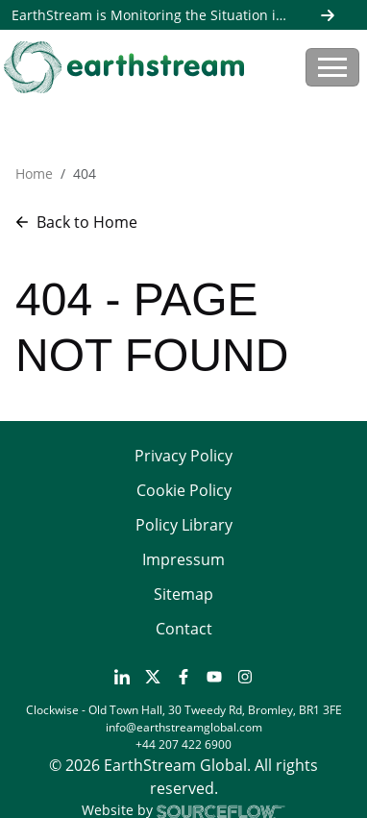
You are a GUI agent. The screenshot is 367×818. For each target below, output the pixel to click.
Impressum (183, 559)
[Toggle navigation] (332, 67)
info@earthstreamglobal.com (184, 727)
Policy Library (183, 524)
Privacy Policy (183, 455)
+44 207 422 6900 (183, 744)
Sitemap (183, 594)
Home (34, 173)
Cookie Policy (184, 490)
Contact (184, 628)
